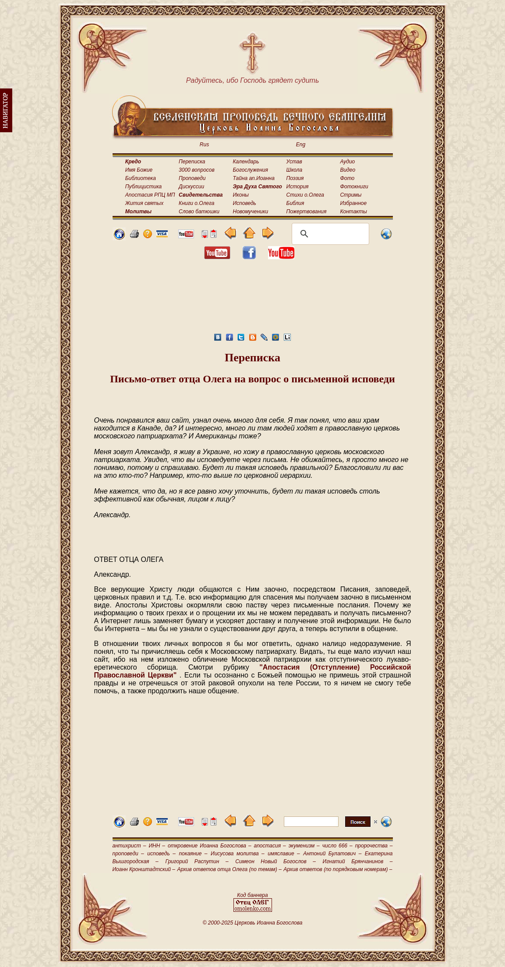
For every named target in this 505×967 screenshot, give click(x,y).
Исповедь (244, 203)
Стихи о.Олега (305, 195)
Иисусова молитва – (238, 854)
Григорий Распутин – (196, 861)
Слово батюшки (199, 211)
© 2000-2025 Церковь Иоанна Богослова (253, 923)
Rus (204, 144)
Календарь (246, 162)
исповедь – (161, 854)
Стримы (350, 195)
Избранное (353, 203)
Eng (300, 144)
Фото (347, 178)
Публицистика (143, 187)
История (297, 187)
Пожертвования (306, 211)
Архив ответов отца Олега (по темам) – (229, 869)
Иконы (241, 195)
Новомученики (250, 211)
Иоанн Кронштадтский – (144, 869)
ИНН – (156, 846)
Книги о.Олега (196, 203)
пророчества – (374, 846)
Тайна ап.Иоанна (254, 178)
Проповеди (192, 178)
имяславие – (284, 854)
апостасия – (270, 846)
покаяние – (193, 854)
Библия (295, 203)
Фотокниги (354, 187)
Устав (294, 162)
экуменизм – (304, 846)
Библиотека (140, 178)
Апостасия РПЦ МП (150, 195)
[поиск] (329, 234)
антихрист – (129, 846)
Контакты (353, 211)
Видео (347, 170)
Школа (294, 170)
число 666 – (337, 846)
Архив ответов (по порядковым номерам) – (337, 869)
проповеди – (128, 854)
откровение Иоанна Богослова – (209, 846)
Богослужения (250, 170)
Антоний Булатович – (332, 854)
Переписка (192, 162)
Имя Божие (138, 170)
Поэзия (295, 178)
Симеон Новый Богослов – (275, 861)
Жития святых (144, 203)
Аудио (347, 162)
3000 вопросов (197, 170)
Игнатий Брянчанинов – (358, 861)
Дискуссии (191, 187)
